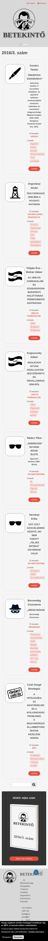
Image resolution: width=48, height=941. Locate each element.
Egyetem (34, 144)
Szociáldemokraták (39, 578)
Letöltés (34, 169)
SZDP (33, 574)
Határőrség (35, 228)
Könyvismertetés (38, 154)
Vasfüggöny (36, 245)
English (31, 3)
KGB (33, 641)
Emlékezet (35, 330)
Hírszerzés (35, 634)
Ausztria (34, 224)
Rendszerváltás (37, 759)
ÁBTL (34, 748)
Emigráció (35, 571)
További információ (36, 932)
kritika (34, 136)
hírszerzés (34, 627)
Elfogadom (6, 937)
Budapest (35, 327)
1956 (33, 323)
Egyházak (35, 408)
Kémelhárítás (36, 638)
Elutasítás (18, 937)
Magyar (41, 3)
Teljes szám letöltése (24, 859)
